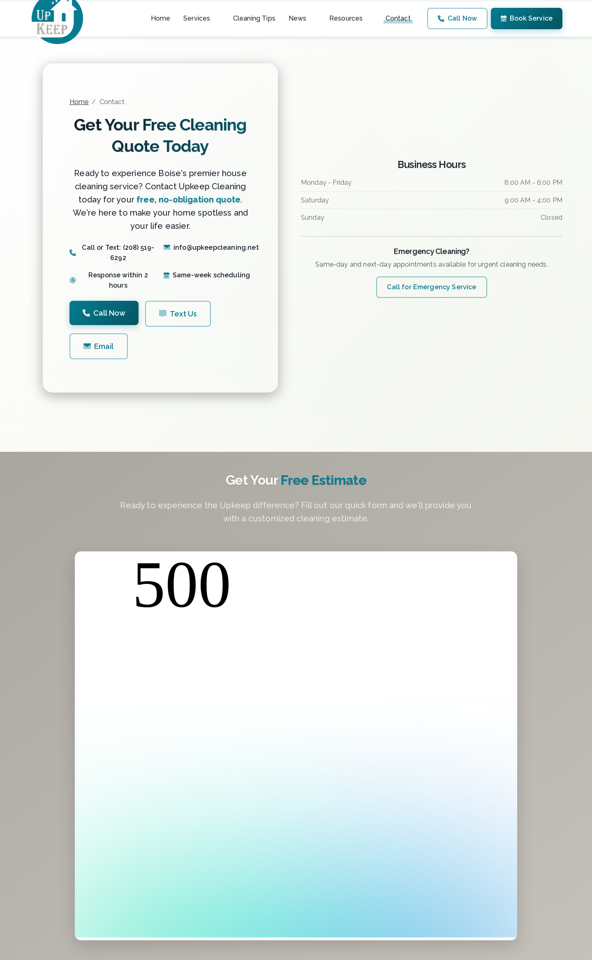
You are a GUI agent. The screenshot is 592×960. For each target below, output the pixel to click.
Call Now (457, 18)
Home (79, 102)
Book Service (527, 18)
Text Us (178, 313)
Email (98, 346)
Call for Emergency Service (431, 287)
